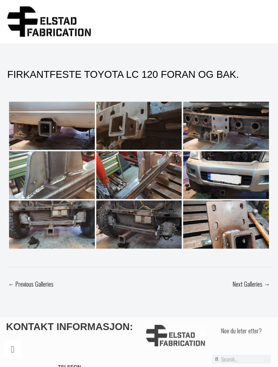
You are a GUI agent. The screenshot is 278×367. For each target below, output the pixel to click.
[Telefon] (13, 351)
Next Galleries (251, 286)
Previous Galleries (31, 286)
